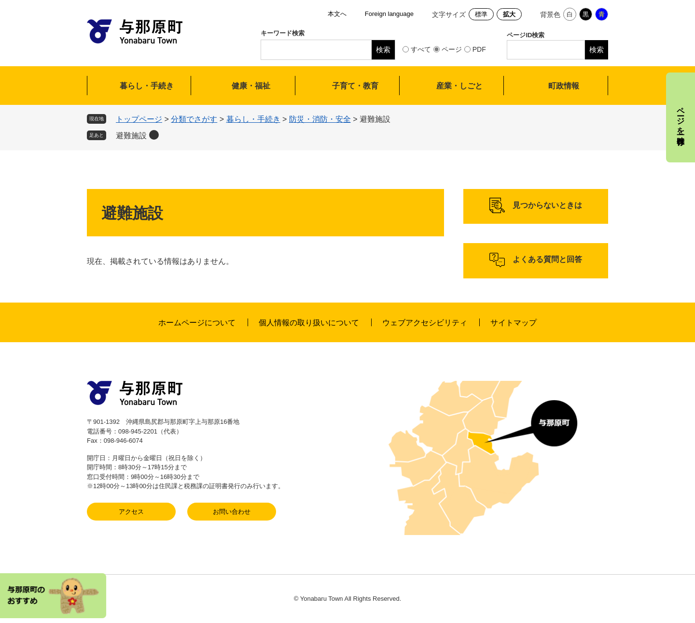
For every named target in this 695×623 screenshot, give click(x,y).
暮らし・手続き (147, 86)
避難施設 (131, 135)
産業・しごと (459, 86)
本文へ (337, 13)
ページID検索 (525, 35)
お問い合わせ (231, 511)
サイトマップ (513, 323)
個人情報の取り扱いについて (309, 323)
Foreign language (389, 13)
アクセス (131, 511)
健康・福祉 (251, 86)
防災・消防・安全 (320, 119)
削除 (154, 135)
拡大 (509, 14)
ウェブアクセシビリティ (424, 323)
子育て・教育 (355, 86)
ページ (452, 49)
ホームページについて (197, 323)
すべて (421, 49)
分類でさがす (194, 119)
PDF (479, 49)
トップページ (139, 119)
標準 (481, 14)
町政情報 (563, 86)
